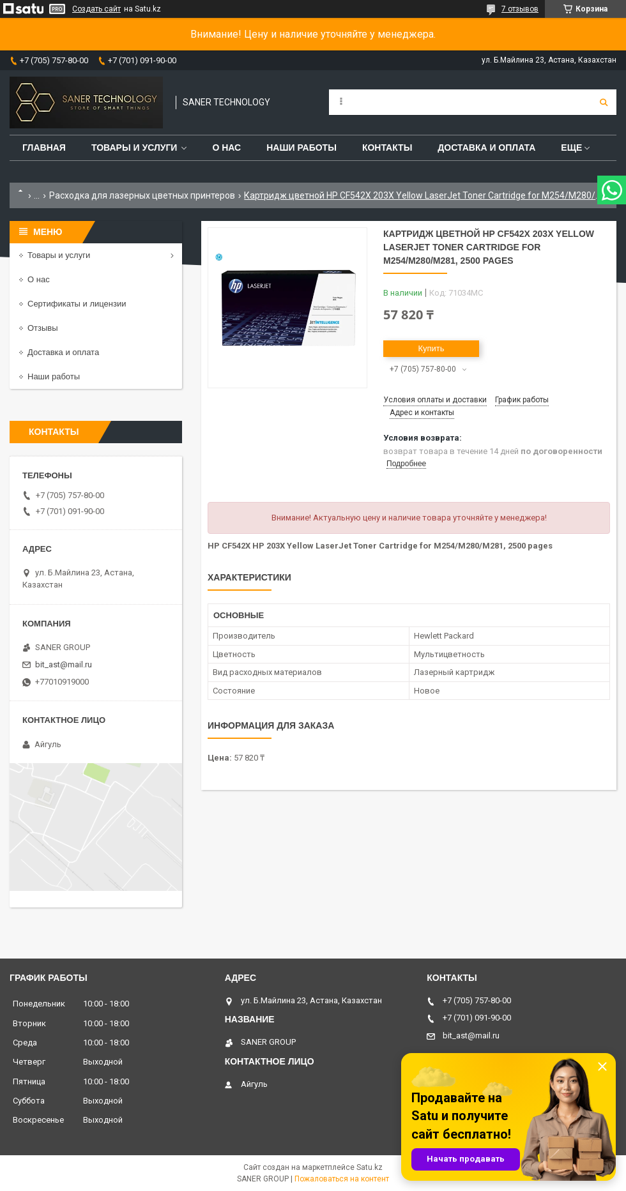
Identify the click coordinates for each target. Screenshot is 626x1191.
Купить (431, 348)
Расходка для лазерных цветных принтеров (142, 195)
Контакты (387, 147)
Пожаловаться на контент (341, 1178)
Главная (44, 147)
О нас (226, 147)
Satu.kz (369, 1167)
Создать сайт (96, 8)
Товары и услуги (134, 147)
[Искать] (603, 102)
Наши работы (301, 147)
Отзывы (42, 328)
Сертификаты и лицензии (76, 303)
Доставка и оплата (486, 147)
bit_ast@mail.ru (63, 664)
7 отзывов (519, 8)
